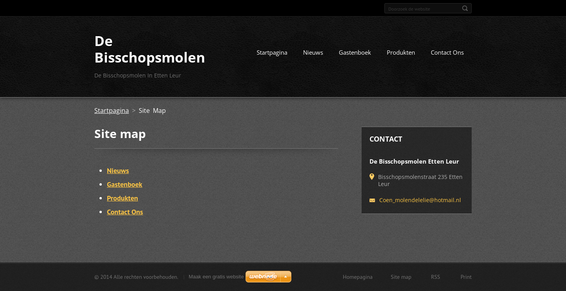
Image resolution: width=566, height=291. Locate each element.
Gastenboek (355, 52)
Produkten (401, 52)
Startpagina (272, 52)
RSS (435, 276)
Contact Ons (447, 52)
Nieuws (313, 52)
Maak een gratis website (216, 277)
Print (466, 276)
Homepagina (358, 276)
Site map (401, 276)
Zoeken (465, 8)
